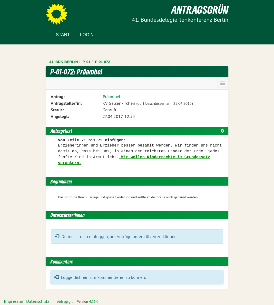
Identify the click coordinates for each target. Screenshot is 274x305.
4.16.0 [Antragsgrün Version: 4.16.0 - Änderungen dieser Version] (93, 301)
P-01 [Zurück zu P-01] (86, 62)
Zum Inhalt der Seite (22, 12)
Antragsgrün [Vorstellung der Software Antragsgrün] (66, 301)
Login (87, 34)
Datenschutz (37, 301)
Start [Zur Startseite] (63, 34)
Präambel (111, 96)
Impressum (14, 301)
